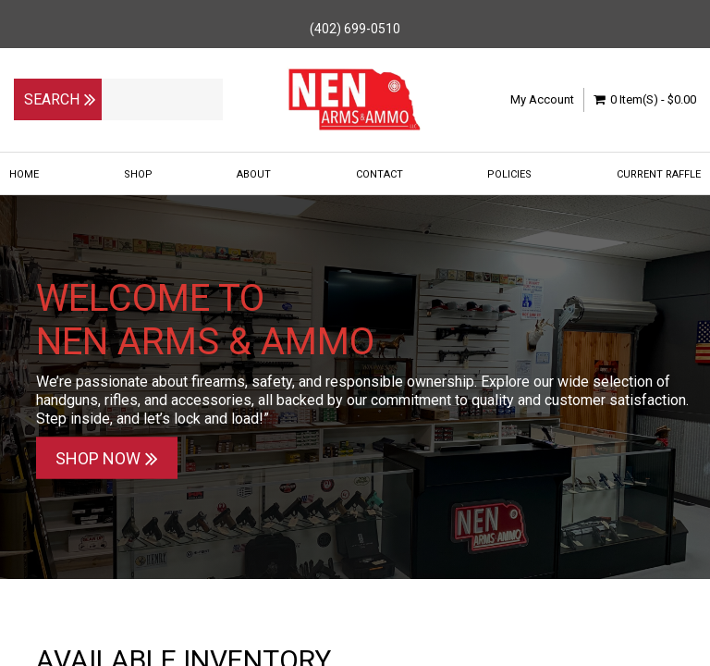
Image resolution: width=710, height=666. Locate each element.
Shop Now (106, 458)
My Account (542, 99)
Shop (138, 174)
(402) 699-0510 (355, 28)
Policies (509, 174)
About (254, 174)
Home (24, 174)
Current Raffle (659, 174)
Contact (379, 174)
